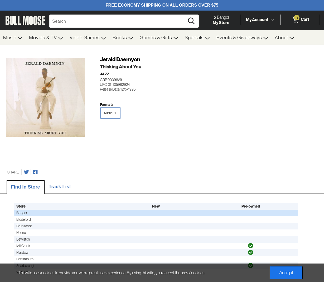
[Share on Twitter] (26, 172)
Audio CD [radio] (110, 113)
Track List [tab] (60, 186)
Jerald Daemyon (120, 59)
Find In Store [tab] (25, 187)
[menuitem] (13, 37)
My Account (257, 19)
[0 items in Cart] (300, 20)
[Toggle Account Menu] (272, 20)
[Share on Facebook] (35, 172)
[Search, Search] (118, 21)
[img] (250, 245)
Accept (286, 273)
